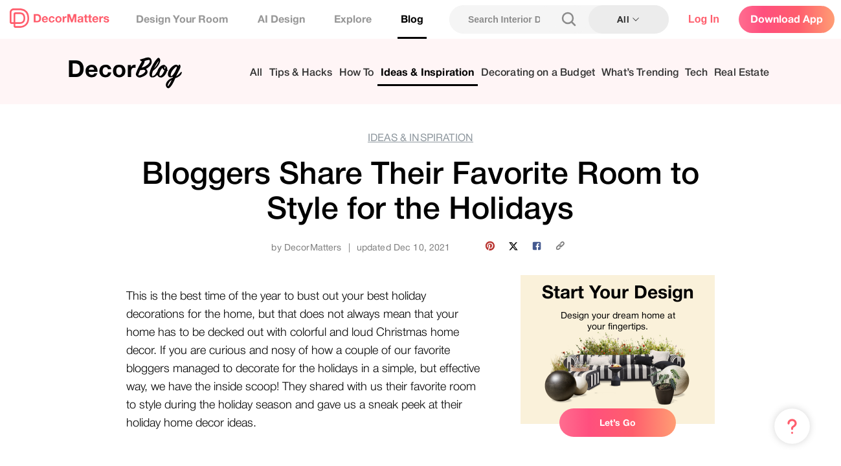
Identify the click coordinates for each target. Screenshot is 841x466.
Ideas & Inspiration (428, 72)
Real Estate (741, 72)
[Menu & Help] (792, 426)
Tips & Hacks (301, 72)
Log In (703, 19)
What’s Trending (639, 72)
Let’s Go (618, 422)
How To (356, 72)
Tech (696, 72)
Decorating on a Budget (538, 72)
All (256, 72)
